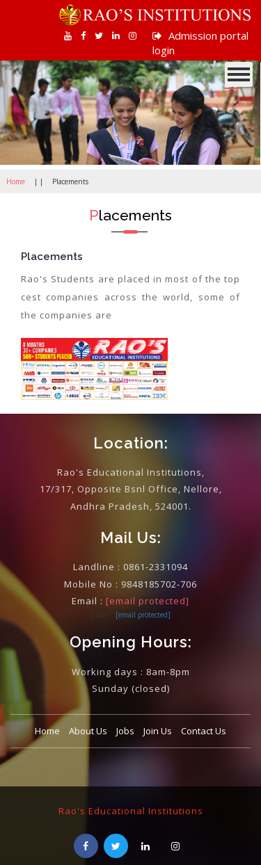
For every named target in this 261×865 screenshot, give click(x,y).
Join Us (157, 731)
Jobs (125, 731)
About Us (88, 731)
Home (15, 181)
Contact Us (203, 731)
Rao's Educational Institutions (130, 811)
